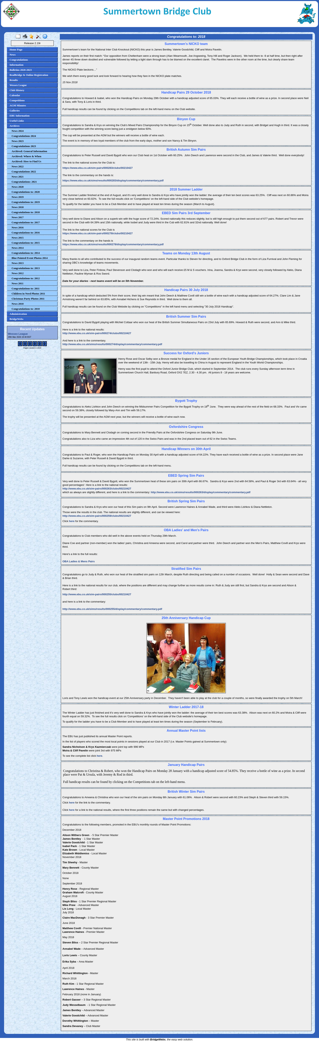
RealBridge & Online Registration (29, 74)
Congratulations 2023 (24, 146)
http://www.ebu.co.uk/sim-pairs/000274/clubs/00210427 (96, 333)
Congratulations (19, 59)
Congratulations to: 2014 (26, 252)
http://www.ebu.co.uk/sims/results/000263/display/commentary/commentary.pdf (200, 492)
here (72, 521)
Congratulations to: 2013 (26, 268)
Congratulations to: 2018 (26, 212)
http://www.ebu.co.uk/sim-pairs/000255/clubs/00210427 (96, 594)
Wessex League (18, 85)
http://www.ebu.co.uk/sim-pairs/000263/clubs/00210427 (96, 488)
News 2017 (18, 217)
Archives (15, 125)
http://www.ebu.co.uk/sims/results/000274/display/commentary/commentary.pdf (112, 344)
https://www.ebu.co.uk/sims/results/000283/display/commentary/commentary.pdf (113, 180)
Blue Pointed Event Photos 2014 (30, 257)
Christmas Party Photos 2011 (28, 298)
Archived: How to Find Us (26, 161)
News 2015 (18, 237)
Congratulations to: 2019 (26, 202)
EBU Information (19, 115)
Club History (17, 90)
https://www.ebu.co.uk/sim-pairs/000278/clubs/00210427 (97, 233)
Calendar (15, 95)
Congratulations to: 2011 (25, 288)
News (13, 54)
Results (14, 80)
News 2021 (18, 176)
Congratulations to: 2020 (26, 191)
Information (16, 64)
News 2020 (18, 186)
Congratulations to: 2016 (26, 232)
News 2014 (18, 247)
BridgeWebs (16, 318)
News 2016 (18, 227)
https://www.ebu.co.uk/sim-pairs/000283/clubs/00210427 (97, 167)
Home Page (16, 49)
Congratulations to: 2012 (26, 278)
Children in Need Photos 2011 (28, 293)
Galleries (15, 110)
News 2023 (18, 141)
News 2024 (18, 130)
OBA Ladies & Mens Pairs (78, 561)
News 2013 (18, 263)
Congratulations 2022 (24, 171)
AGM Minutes (18, 105)
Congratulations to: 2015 (26, 242)
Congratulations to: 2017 (26, 222)
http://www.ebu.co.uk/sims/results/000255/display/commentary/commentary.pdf (112, 608)
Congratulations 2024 (24, 135)
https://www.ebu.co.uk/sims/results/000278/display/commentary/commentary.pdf (113, 244)
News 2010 (18, 303)
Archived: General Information (29, 151)
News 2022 (18, 166)
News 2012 (18, 273)
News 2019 (18, 196)
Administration (18, 313)
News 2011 (17, 283)
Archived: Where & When (26, 156)
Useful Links (17, 120)
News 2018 (18, 207)
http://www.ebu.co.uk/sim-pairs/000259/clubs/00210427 (96, 515)
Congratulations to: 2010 (26, 308)
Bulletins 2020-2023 (21, 69)
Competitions (17, 100)
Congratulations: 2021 (24, 181)
